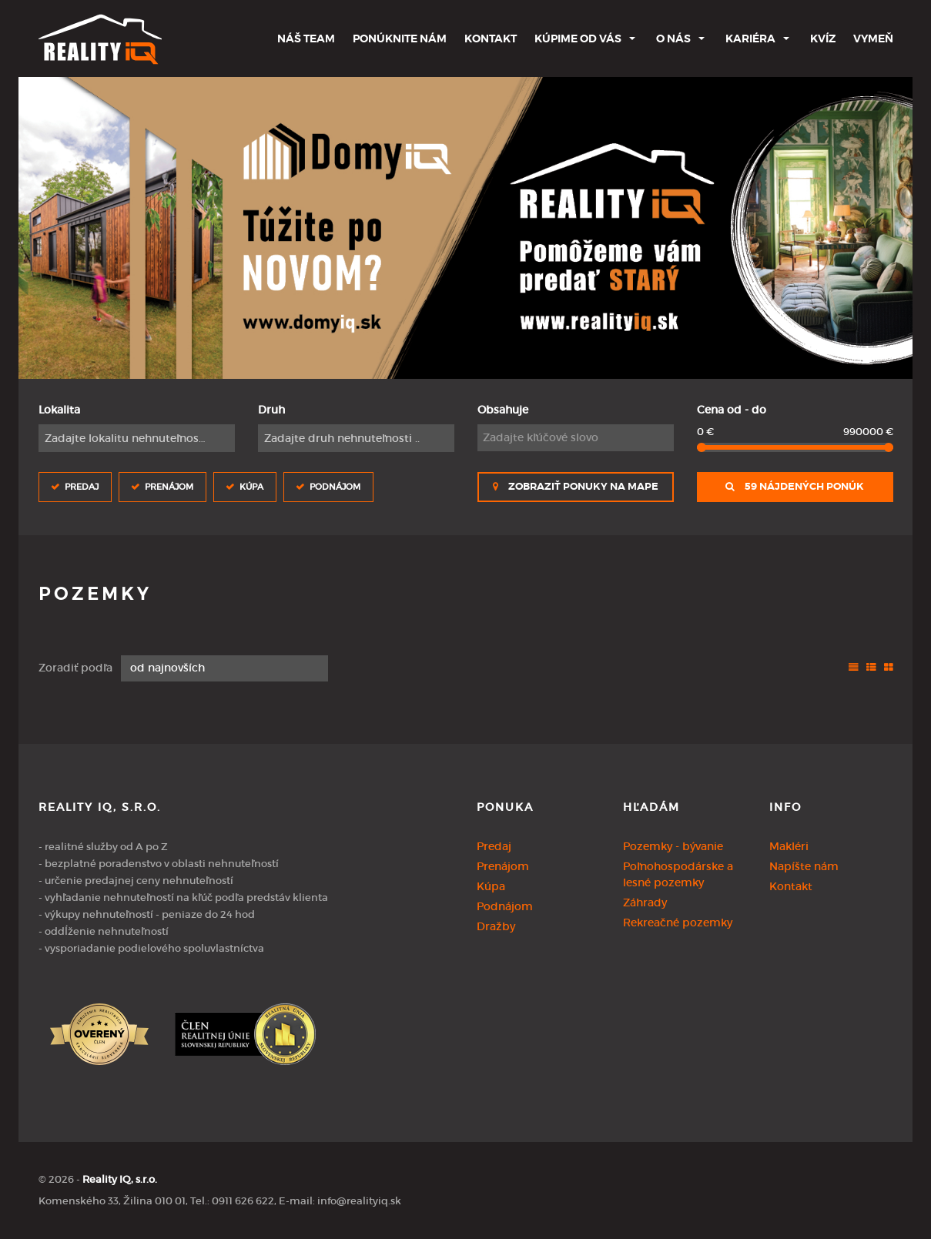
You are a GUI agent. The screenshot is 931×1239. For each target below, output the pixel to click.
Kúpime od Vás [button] (577, 38)
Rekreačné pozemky (677, 922)
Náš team (306, 38)
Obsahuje (502, 410)
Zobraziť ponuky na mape (575, 487)
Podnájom (335, 486)
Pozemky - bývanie (673, 846)
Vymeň (873, 38)
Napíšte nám (804, 866)
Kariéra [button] (750, 38)
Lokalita (59, 410)
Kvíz (823, 38)
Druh (271, 410)
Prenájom (169, 486)
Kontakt (490, 38)
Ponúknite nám (400, 38)
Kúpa (251, 486)
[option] (465, 228)
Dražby (496, 926)
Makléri (789, 846)
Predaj (82, 486)
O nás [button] (673, 38)
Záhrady (645, 902)
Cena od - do (731, 410)
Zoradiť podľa (75, 668)
